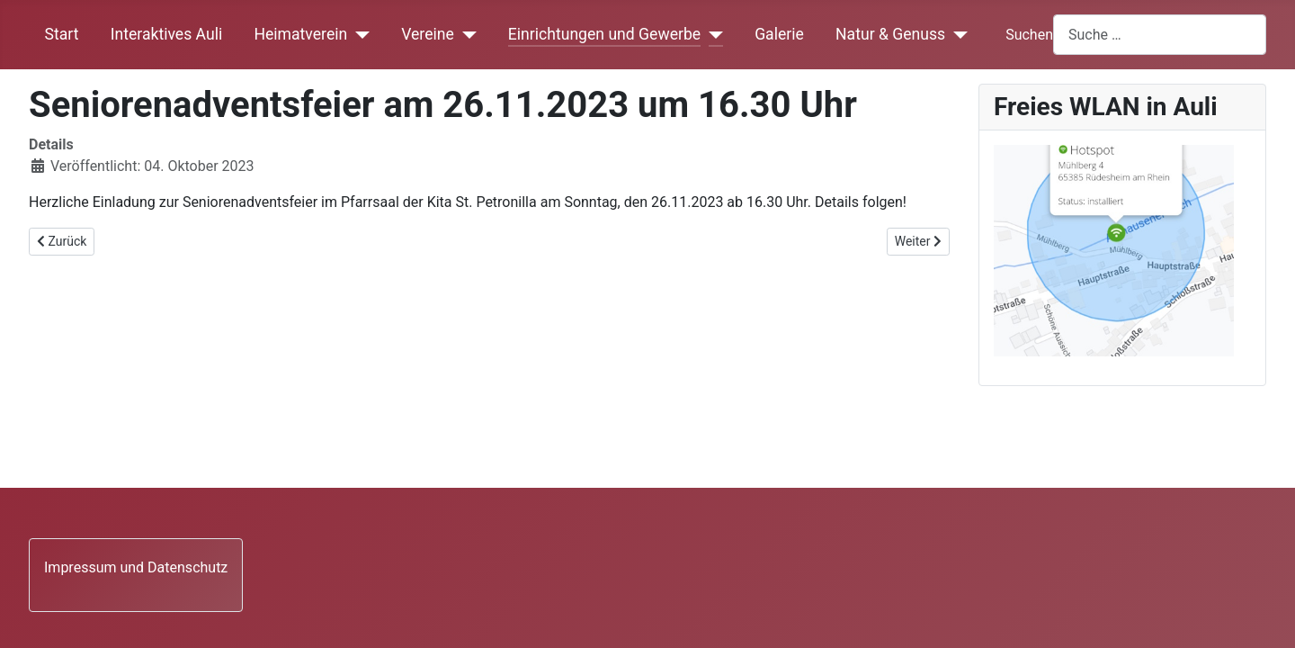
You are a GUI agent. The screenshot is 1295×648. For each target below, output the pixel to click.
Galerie (779, 34)
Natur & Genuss (890, 34)
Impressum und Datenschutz (136, 567)
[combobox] (1159, 34)
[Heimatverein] (358, 34)
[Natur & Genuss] (956, 34)
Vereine (427, 34)
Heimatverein (300, 34)
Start (62, 34)
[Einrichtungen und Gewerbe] (712, 34)
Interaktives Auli (167, 34)
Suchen (1029, 34)
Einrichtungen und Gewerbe (604, 34)
